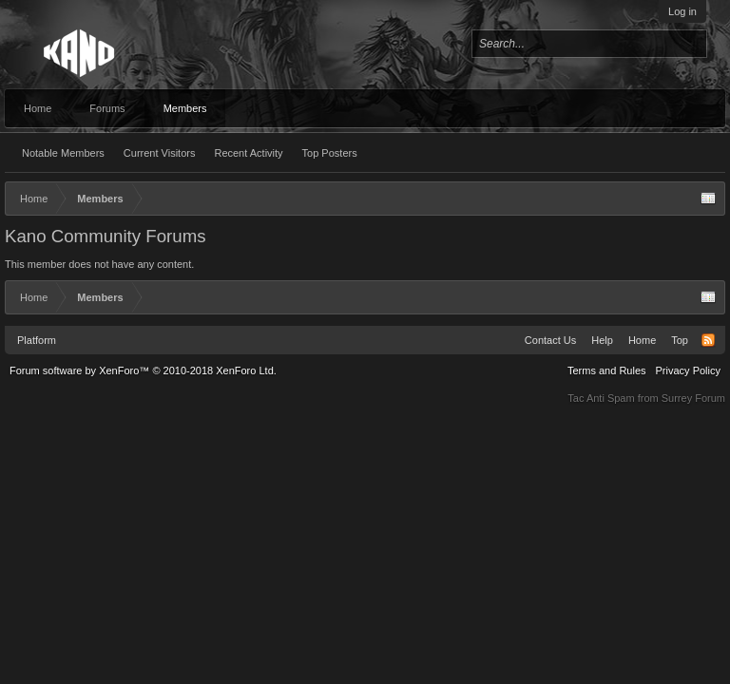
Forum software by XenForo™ (143, 370)
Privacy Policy (688, 370)
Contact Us (550, 340)
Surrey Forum (693, 398)
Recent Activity (248, 153)
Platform (36, 340)
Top (679, 340)
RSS (708, 340)
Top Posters (329, 153)
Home (37, 108)
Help (602, 340)
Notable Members (63, 153)
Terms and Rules (606, 370)
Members (185, 108)
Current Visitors (160, 153)
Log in (682, 11)
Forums (107, 108)
